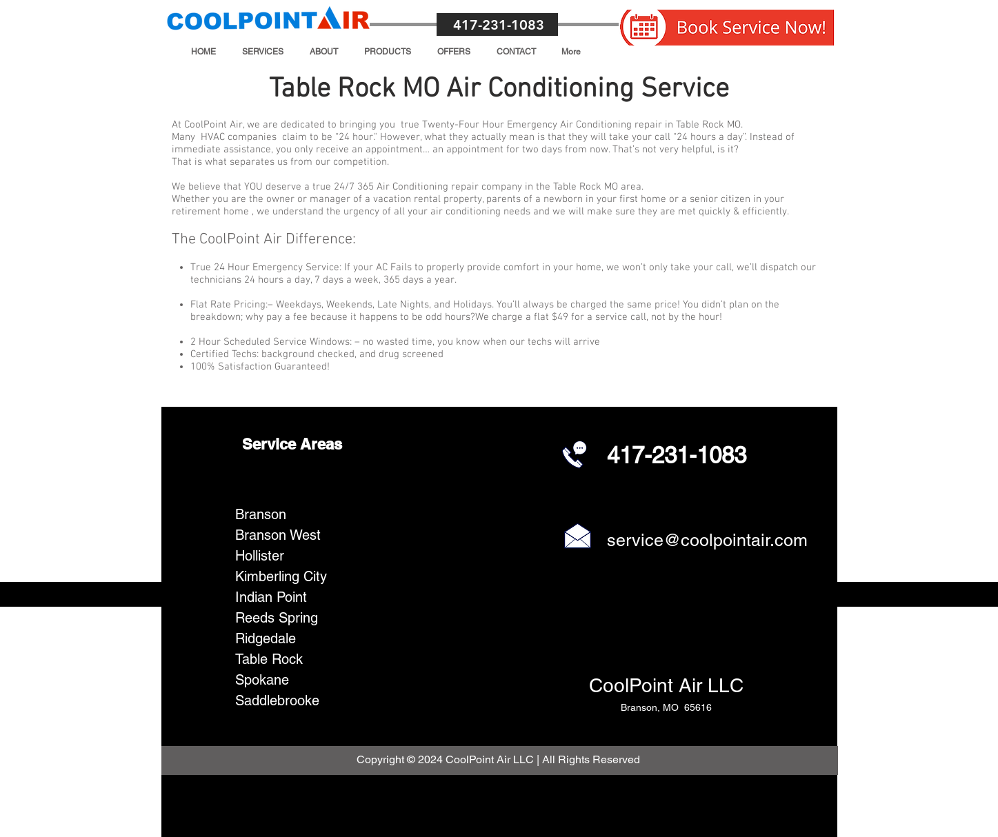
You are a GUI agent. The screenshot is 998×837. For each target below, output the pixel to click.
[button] (263, 52)
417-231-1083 (498, 25)
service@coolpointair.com (707, 540)
